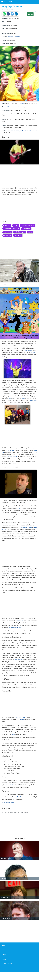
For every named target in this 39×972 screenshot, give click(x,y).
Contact (4, 959)
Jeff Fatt (13, 131)
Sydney (22, 103)
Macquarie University (14, 37)
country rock (20, 621)
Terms (3, 950)
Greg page (7, 225)
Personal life (7, 232)
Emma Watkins (18, 660)
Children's (9, 107)
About (3, 945)
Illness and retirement (28, 225)
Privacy (4, 954)
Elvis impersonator (13, 457)
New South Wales (21, 717)
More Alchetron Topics (8, 802)
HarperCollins (10, 785)
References (18, 235)
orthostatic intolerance (25, 527)
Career (15, 225)
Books (30, 232)
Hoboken (19, 797)
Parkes (13, 734)
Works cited (7, 235)
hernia (20, 508)
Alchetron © (7, 964)
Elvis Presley (11, 450)
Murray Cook (19, 131)
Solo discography (19, 232)
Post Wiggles (26, 229)
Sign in (30, 14)
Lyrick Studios (33, 400)
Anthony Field (28, 131)
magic (23, 398)
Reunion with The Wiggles (11, 229)
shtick (9, 398)
